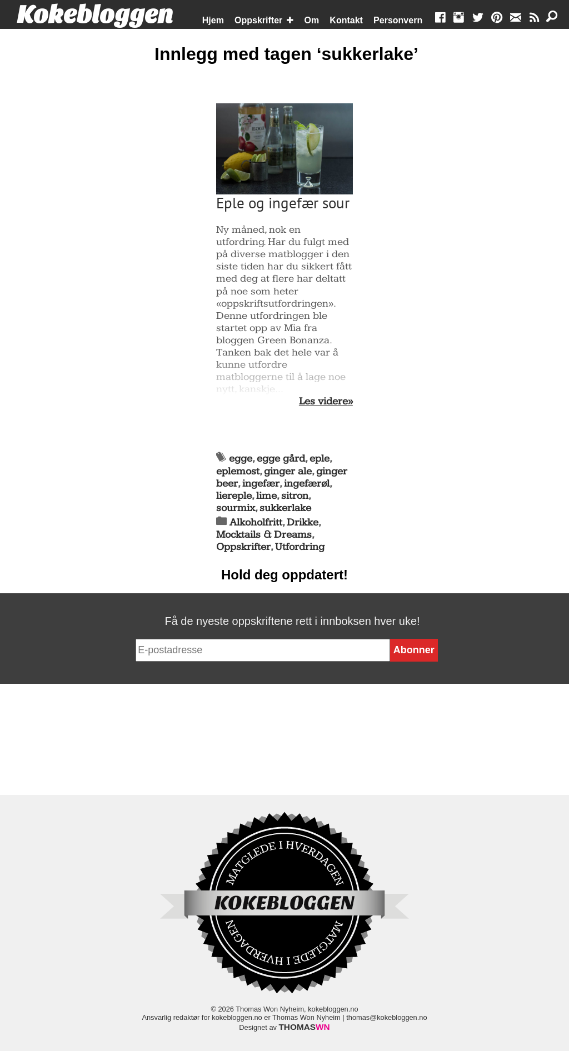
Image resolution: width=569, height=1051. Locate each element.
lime (266, 495)
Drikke (302, 522)
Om (312, 20)
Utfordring (300, 546)
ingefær (260, 483)
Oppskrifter (258, 20)
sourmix (235, 508)
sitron (294, 495)
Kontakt (346, 20)
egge (240, 458)
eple (320, 458)
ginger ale (288, 471)
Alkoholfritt (255, 522)
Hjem (213, 20)
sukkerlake (285, 508)
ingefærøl (307, 483)
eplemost (237, 471)
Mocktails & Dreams (264, 534)
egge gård (281, 458)
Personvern (397, 20)
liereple (234, 495)
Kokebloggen (95, 15)
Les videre (323, 402)
